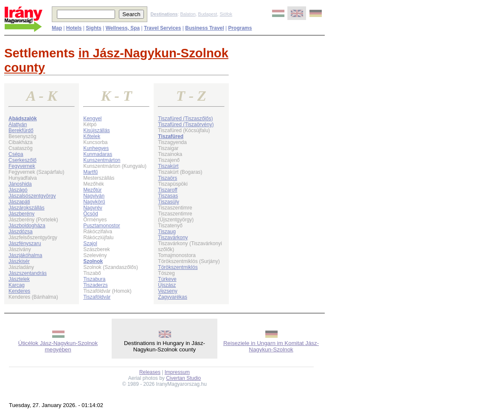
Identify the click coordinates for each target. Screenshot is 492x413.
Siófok (225, 14)
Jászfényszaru (24, 243)
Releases (149, 372)
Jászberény (21, 214)
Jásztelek (19, 279)
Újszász (167, 285)
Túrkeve (167, 279)
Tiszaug (167, 232)
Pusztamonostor (101, 226)
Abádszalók (22, 119)
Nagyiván (93, 196)
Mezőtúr (92, 190)
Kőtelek (91, 136)
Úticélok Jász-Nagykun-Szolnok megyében (58, 346)
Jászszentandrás (27, 273)
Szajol (90, 243)
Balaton (187, 14)
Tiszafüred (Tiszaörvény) (186, 124)
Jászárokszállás (26, 208)
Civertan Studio (183, 378)
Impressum (177, 372)
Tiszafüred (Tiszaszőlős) (185, 119)
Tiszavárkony (173, 237)
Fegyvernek (21, 166)
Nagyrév (92, 208)
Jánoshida (20, 184)
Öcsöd (90, 214)
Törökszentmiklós (177, 267)
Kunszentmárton (101, 160)
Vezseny (167, 291)
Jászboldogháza (26, 226)
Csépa (15, 154)
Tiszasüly (168, 202)
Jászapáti (19, 202)
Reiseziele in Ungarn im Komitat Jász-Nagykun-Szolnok (271, 346)
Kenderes (19, 291)
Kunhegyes (96, 148)
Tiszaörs (167, 178)
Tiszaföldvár (96, 297)
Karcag (16, 285)
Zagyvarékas (172, 297)
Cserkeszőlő (22, 160)
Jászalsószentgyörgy (32, 196)
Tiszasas (168, 196)
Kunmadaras (97, 154)
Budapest (207, 14)
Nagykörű (94, 202)
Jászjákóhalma (25, 255)
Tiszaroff (167, 190)
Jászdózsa (20, 232)
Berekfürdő (21, 130)
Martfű (90, 172)
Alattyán (17, 124)
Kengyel (92, 119)
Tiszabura (94, 279)
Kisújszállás (96, 130)
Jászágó (18, 190)
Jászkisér (19, 261)
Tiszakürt (168, 166)
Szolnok (93, 261)
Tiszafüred (170, 136)
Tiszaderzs (95, 285)
